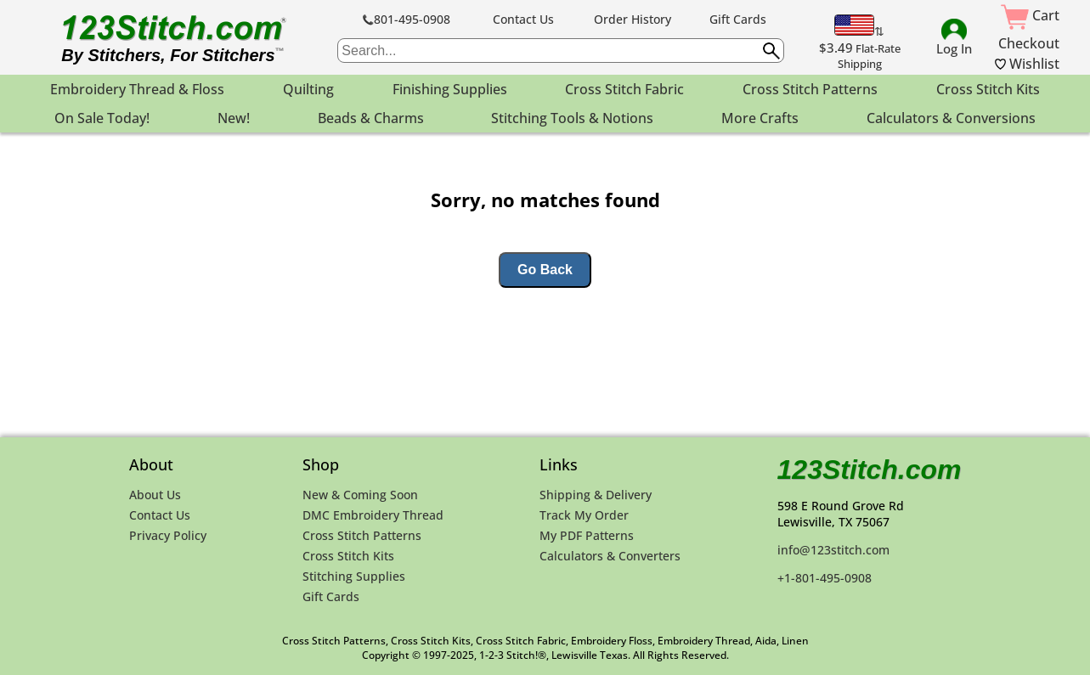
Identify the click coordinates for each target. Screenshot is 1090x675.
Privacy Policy (167, 535)
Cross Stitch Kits (348, 556)
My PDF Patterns (586, 535)
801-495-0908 (406, 19)
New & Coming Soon (360, 495)
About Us (155, 495)
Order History (632, 19)
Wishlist (1027, 63)
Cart (1030, 15)
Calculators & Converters (610, 556)
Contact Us (523, 19)
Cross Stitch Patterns (361, 535)
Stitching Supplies (353, 576)
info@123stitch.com (833, 550)
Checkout (1028, 43)
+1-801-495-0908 (824, 578)
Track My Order (584, 515)
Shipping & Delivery (595, 495)
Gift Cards (737, 19)
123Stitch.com (869, 469)
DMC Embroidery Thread (372, 515)
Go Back (545, 269)
